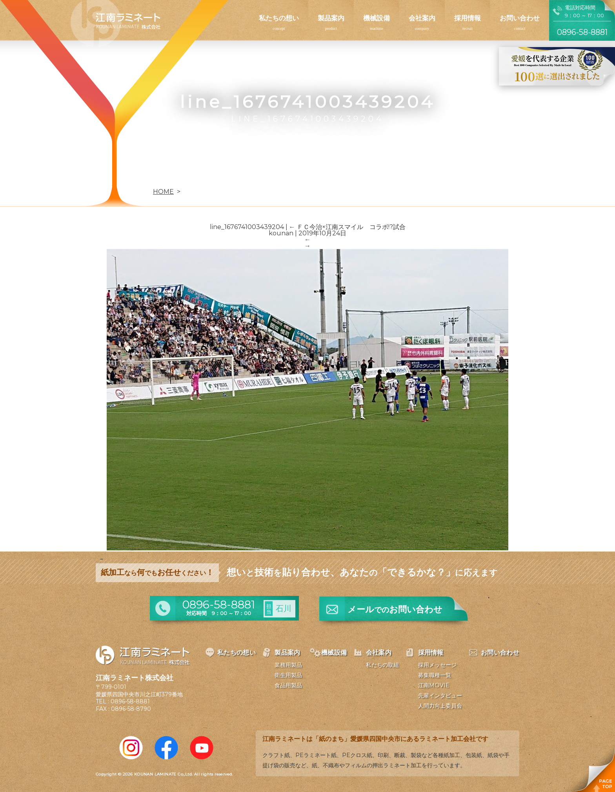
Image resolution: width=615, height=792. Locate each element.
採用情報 (467, 18)
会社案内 (422, 18)
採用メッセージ (437, 664)
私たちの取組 (382, 664)
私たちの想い (279, 18)
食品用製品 (288, 685)
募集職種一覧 (434, 675)
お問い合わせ (520, 18)
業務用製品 (288, 664)
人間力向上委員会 (440, 705)
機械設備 (376, 18)
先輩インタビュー (440, 695)
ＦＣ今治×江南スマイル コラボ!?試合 (347, 227)
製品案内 (331, 18)
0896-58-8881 (130, 701)
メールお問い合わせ (395, 609)
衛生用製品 (288, 675)
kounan (281, 233)
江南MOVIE (433, 685)
